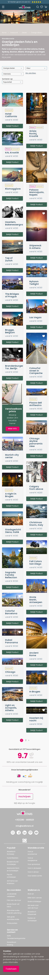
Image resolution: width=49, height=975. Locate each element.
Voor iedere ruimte (35, 876)
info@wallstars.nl (24, 826)
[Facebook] (19, 834)
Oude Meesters (12, 858)
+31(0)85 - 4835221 (24, 819)
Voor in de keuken (34, 868)
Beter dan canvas (35, 898)
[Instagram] (13, 834)
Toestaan (11, 968)
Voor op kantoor (34, 864)
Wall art (31, 894)
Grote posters (12, 923)
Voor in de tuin (33, 872)
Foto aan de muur (14, 900)
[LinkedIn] (25, 834)
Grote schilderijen (34, 901)
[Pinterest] (30, 834)
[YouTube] (36, 834)
